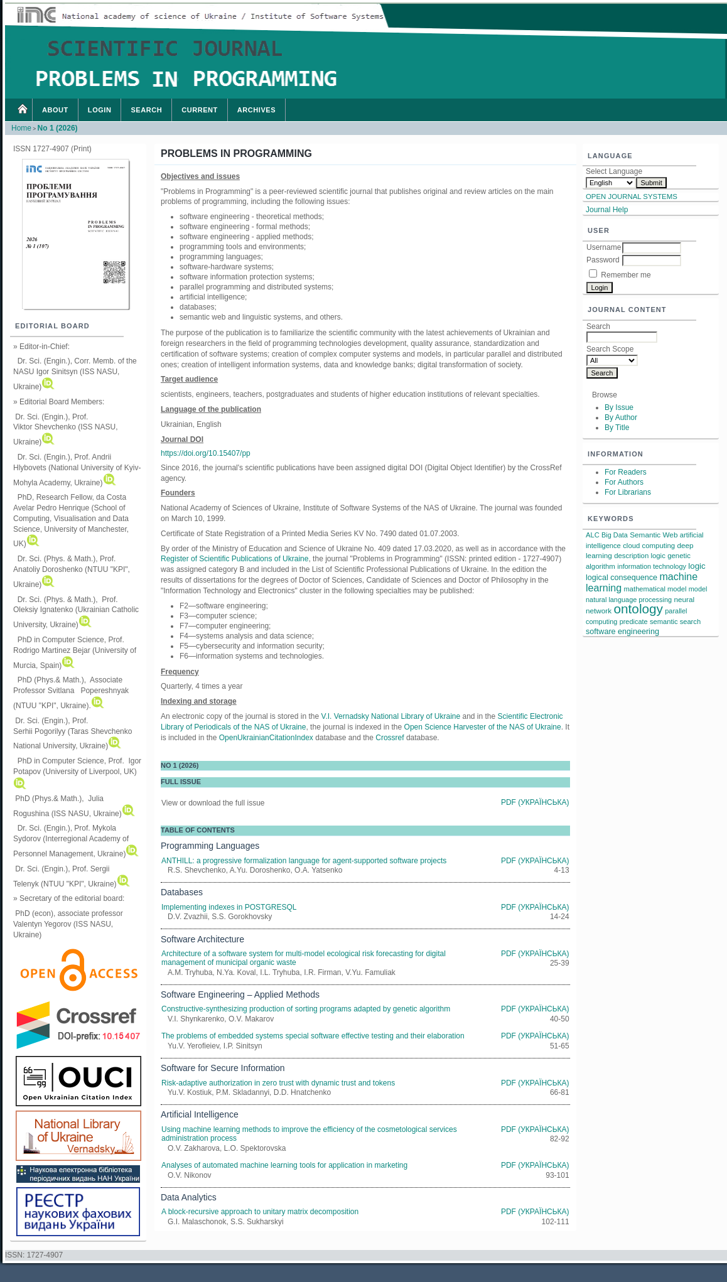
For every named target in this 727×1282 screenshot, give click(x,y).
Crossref (389, 737)
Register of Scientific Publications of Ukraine (234, 558)
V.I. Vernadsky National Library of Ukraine (390, 716)
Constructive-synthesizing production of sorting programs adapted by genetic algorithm (305, 1009)
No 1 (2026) (58, 128)
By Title (617, 427)
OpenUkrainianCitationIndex (266, 737)
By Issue (619, 407)
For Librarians (628, 492)
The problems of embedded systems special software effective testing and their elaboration (313, 1036)
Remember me (625, 275)
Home (22, 110)
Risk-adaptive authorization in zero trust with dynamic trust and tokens (278, 1083)
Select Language (614, 171)
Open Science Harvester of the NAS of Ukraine (482, 727)
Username (603, 247)
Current (199, 110)
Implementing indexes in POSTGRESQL (228, 907)
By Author (621, 417)
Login (100, 110)
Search (146, 110)
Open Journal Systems (631, 196)
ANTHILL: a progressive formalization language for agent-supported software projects (303, 860)
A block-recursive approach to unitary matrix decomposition (259, 1211)
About (55, 110)
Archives (256, 110)
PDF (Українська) (535, 802)
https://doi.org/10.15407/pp (205, 453)
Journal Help (607, 209)
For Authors (624, 482)
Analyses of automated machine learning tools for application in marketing (284, 1165)
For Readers (626, 472)
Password (603, 260)
